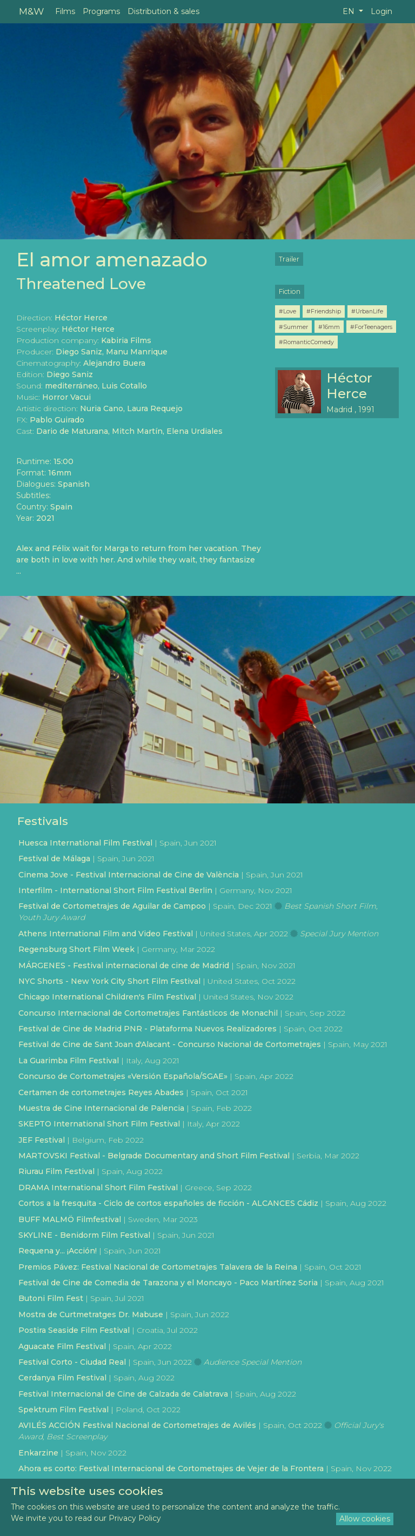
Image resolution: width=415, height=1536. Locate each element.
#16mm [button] (329, 327)
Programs (101, 11)
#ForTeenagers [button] (371, 327)
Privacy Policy (135, 1518)
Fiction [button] (289, 291)
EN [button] (350, 11)
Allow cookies (364, 1519)
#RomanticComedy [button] (306, 342)
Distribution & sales (163, 11)
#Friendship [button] (323, 311)
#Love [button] (287, 311)
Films (65, 11)
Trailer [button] (289, 259)
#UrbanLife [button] (367, 311)
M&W (31, 11)
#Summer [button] (293, 327)
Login (381, 11)
